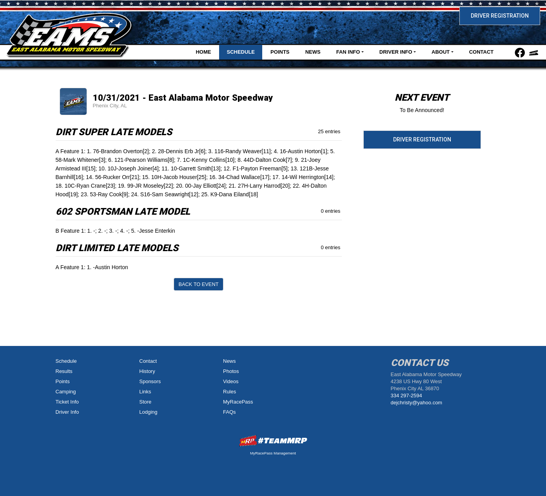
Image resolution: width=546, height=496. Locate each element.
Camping (66, 392)
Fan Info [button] (348, 52)
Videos (231, 381)
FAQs (229, 412)
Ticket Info (67, 402)
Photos (231, 371)
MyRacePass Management (273, 453)
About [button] (441, 52)
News (313, 52)
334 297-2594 (406, 395)
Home (203, 52)
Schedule (241, 52)
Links (145, 392)
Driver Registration (500, 16)
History (147, 371)
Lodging (148, 412)
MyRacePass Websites (273, 440)
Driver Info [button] (395, 52)
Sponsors (150, 381)
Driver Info (67, 412)
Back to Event (199, 284)
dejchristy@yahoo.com (417, 402)
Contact (481, 52)
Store (145, 402)
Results (64, 371)
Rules (229, 392)
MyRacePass (238, 402)
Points (279, 52)
